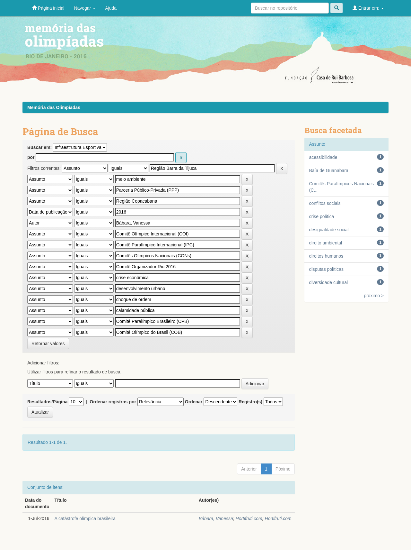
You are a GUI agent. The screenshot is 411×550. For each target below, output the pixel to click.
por (31, 157)
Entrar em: (368, 8)
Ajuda (111, 8)
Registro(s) (250, 401)
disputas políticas (326, 269)
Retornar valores (48, 343)
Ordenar (193, 401)
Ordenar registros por (113, 401)
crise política (321, 216)
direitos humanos (326, 256)
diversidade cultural (328, 282)
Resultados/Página (47, 401)
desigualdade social (329, 229)
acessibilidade (323, 157)
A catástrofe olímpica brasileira (85, 518)
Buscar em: (39, 147)
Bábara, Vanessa (216, 518)
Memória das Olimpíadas (53, 107)
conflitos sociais (325, 203)
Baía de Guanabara (328, 170)
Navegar (84, 8)
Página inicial (48, 8)
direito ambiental (325, 242)
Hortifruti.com (249, 518)
